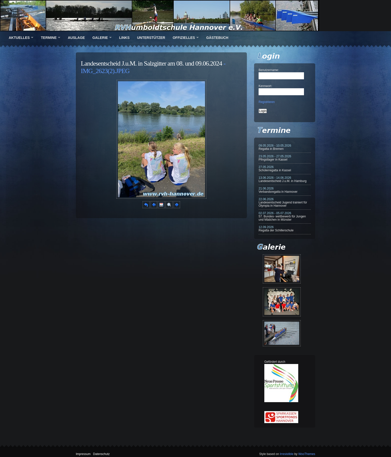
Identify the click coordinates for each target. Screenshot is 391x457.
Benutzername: (269, 70)
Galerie (100, 38)
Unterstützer (151, 38)
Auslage (76, 38)
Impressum (83, 454)
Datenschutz (101, 454)
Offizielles (184, 38)
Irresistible (286, 454)
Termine (49, 38)
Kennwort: (265, 86)
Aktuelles (19, 38)
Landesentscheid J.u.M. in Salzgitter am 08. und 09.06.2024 (151, 63)
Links (124, 38)
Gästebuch (217, 38)
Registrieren (267, 102)
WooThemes (306, 454)
